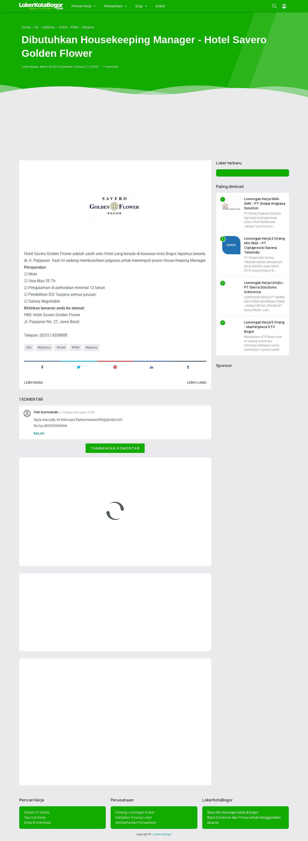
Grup (139, 6)
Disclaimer (223, 817)
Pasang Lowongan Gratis (134, 812)
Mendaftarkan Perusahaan (135, 822)
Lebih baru (33, 382)
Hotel (61, 347)
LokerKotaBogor (162, 834)
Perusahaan (113, 6)
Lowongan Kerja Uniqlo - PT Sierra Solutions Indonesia (264, 287)
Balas (39, 433)
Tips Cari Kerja (35, 817)
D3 (30, 347)
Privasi (243, 817)
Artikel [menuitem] (160, 6)
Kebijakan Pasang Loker (133, 817)
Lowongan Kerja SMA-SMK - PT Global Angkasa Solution (264, 203)
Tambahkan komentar (115, 448)
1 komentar (110, 66)
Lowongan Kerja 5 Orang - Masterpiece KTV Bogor (264, 327)
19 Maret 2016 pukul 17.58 (78, 412)
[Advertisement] (154, 119)
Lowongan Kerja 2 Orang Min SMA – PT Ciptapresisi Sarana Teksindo (264, 245)
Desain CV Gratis (36, 812)
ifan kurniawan (46, 412)
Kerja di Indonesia (37, 822)
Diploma (45, 347)
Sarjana (92, 347)
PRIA (76, 347)
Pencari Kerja (81, 6)
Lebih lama (196, 382)
